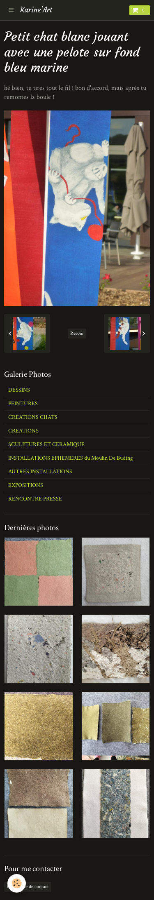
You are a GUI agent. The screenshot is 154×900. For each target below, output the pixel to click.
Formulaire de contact (28, 887)
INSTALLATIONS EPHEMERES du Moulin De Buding (70, 458)
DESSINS (19, 390)
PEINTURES (23, 403)
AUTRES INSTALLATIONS (40, 471)
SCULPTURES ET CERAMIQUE (46, 444)
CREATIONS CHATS (32, 417)
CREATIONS (23, 431)
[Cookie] (16, 883)
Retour (77, 333)
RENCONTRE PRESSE (35, 499)
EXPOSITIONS (25, 485)
